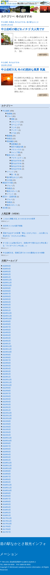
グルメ (9, 116)
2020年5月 (6, 452)
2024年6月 (6, 330)
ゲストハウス (16, 150)
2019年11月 (7, 466)
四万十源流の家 (17, 147)
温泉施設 (14, 144)
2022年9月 (6, 388)
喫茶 (13, 119)
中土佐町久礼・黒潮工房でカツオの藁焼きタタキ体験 (24, 253)
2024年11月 (7, 316)
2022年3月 (6, 404)
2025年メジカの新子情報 (12, 226)
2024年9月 (6, 321)
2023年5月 (6, 366)
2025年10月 (7, 285)
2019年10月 (7, 468)
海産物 (9, 114)
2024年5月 (6, 332)
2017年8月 (6, 529)
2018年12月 (7, 485)
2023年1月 (6, 377)
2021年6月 (6, 427)
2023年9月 (6, 355)
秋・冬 (13, 174)
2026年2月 (6, 274)
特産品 (11, 22)
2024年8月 (6, 324)
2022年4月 (6, 402)
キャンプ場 (15, 152)
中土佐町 (4, 22)
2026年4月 (6, 269)
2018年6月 (6, 502)
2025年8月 (6, 291)
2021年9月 (6, 421)
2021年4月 (6, 432)
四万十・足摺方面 (9, 197)
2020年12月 (7, 438)
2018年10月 (7, 490)
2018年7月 (6, 499)
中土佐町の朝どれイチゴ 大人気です (22, 29)
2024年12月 (7, 313)
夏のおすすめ (16, 163)
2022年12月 (7, 380)
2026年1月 (6, 277)
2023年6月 (6, 363)
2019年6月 (6, 479)
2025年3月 (6, 305)
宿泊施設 (10, 141)
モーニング (15, 125)
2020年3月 (6, 457)
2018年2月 (6, 513)
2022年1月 (6, 410)
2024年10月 (7, 319)
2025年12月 (7, 280)
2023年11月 (7, 349)
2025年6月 (6, 296)
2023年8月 (6, 357)
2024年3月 (6, 338)
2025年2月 (6, 307)
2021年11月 (7, 416)
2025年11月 (7, 283)
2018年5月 (6, 504)
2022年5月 (6, 399)
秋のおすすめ (16, 166)
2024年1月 (6, 344)
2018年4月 (6, 507)
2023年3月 (6, 371)
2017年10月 (7, 524)
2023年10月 (7, 352)
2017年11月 (7, 521)
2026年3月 (6, 272)
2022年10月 (7, 385)
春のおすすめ (16, 161)
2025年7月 (6, 294)
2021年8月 (6, 424)
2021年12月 (7, 413)
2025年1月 (6, 310)
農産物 (9, 136)
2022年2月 (6, 407)
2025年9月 (6, 288)
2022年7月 (6, 393)
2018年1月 (6, 515)
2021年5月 (6, 429)
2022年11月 (7, 382)
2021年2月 (6, 435)
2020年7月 (6, 446)
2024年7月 (6, 327)
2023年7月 (6, 360)
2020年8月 (6, 443)
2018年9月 (6, 493)
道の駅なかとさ (33, 22)
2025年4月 (6, 302)
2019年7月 (6, 477)
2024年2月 (6, 341)
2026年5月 (6, 266)
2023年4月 (6, 369)
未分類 (5, 208)
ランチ (13, 127)
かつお (13, 133)
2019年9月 (6, 471)
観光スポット (12, 155)
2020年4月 (6, 454)
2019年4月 (6, 482)
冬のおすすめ (20, 22)
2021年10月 (7, 418)
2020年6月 (6, 449)
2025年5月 (6, 299)
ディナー (14, 130)
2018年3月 (6, 510)
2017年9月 (6, 526)
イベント (10, 172)
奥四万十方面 (7, 183)
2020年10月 (7, 441)
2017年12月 (7, 518)
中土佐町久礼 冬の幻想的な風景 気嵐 (23, 69)
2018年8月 (6, 496)
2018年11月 (7, 488)
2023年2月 (6, 374)
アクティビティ (17, 158)
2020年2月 (6, 460)
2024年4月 (6, 335)
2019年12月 (7, 463)
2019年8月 (6, 474)
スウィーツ (15, 122)
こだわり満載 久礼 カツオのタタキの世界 (19, 219)
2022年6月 (6, 396)
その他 (9, 180)
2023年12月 (7, 346)
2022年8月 (6, 391)
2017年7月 (6, 532)
